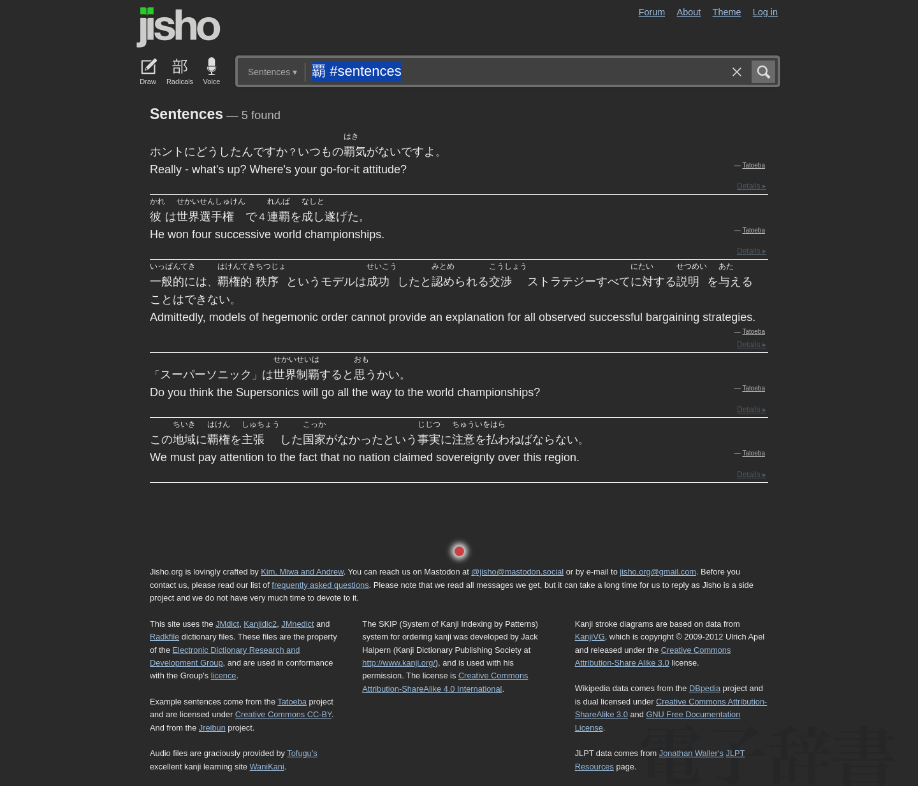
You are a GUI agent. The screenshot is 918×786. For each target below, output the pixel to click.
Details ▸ (751, 186)
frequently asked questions (320, 585)
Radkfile (164, 636)
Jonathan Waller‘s (691, 753)
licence (224, 675)
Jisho (178, 27)
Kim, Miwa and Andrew (302, 571)
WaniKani (267, 766)
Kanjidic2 (260, 624)
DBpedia (704, 688)
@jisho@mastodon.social (517, 571)
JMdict (227, 624)
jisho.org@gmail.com (658, 571)
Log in (765, 12)
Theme (727, 12)
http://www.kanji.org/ (398, 663)
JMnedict (297, 624)
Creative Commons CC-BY (283, 714)
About (689, 12)
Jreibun (212, 727)
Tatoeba (753, 165)
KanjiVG (590, 636)
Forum (652, 12)
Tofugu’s (302, 753)
